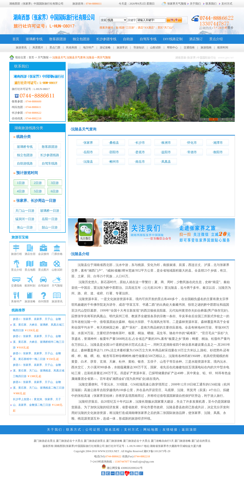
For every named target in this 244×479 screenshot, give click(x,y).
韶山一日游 (50, 227)
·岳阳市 (88, 152)
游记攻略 (105, 47)
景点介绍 (16, 269)
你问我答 (43, 301)
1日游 (21, 183)
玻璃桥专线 (25, 146)
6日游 (55, 191)
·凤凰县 (165, 161)
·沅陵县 (88, 161)
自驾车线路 (50, 163)
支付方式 (226, 3)
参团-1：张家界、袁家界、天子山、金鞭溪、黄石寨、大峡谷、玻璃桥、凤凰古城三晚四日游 (38, 324)
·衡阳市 (217, 152)
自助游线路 (25, 163)
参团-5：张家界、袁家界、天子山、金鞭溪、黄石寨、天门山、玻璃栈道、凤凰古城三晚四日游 (38, 370)
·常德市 (191, 152)
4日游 (21, 191)
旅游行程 (16, 254)
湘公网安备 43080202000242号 (125, 468)
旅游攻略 (30, 301)
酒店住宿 (30, 254)
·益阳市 (165, 152)
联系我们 (211, 3)
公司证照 (93, 429)
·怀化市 (191, 142)
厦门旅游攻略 (114, 440)
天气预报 (43, 57)
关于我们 (195, 3)
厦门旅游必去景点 (44, 440)
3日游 (55, 183)
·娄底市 (140, 152)
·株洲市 (165, 142)
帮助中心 (172, 47)
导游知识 (138, 47)
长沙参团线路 (49, 155)
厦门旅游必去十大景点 (69, 440)
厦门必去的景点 (200, 440)
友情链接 (170, 429)
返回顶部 (189, 429)
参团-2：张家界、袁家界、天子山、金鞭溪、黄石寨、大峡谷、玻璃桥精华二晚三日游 (38, 342)
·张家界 (88, 142)
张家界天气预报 (176, 3)
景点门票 (54, 47)
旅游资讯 (21, 47)
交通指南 (189, 47)
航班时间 (222, 47)
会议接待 (43, 254)
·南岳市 (140, 161)
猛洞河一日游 (24, 219)
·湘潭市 (217, 142)
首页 (31, 57)
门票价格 (57, 254)
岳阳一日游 (50, 219)
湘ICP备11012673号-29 (157, 451)
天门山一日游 (24, 210)
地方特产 (88, 47)
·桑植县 (114, 142)
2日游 (38, 183)
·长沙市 (140, 142)
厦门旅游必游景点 (94, 440)
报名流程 (112, 429)
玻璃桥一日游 (49, 210)
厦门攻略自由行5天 (162, 440)
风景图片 (38, 47)
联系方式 (73, 429)
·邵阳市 (114, 152)
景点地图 (30, 269)
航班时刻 (30, 285)
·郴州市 (114, 161)
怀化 (144, 407)
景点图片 (43, 269)
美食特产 (16, 301)
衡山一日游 (25, 227)
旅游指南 (206, 47)
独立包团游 (25, 155)
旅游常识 (122, 47)
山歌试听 (155, 47)
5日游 (38, 191)
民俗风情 (71, 47)
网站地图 (151, 429)
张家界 (224, 265)
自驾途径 (43, 285)
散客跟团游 (50, 146)
